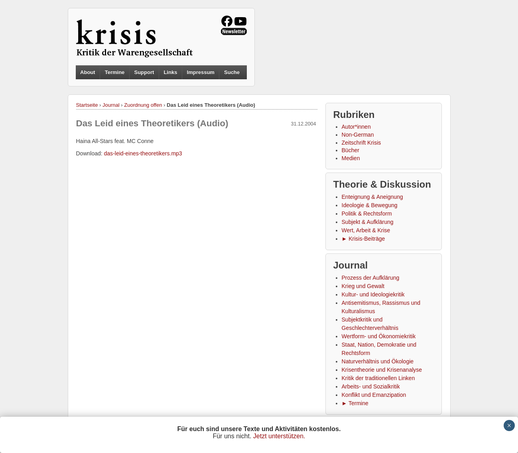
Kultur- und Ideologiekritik (373, 294)
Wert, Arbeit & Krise (366, 230)
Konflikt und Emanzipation (374, 395)
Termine (115, 72)
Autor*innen (356, 127)
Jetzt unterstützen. (279, 436)
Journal (111, 105)
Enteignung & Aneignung (372, 197)
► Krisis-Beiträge (363, 238)
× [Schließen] (509, 425)
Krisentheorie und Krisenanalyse (382, 370)
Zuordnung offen (143, 105)
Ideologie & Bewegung (370, 205)
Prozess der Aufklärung (371, 278)
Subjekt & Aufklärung (368, 222)
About (87, 72)
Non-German (358, 134)
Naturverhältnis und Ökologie (378, 361)
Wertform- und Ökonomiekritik (379, 336)
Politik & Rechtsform (367, 213)
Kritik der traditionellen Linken (378, 378)
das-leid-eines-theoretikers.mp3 (143, 153)
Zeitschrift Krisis (361, 142)
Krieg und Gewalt (363, 286)
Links (170, 72)
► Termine (355, 403)
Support (144, 72)
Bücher (350, 150)
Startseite (87, 105)
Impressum (201, 72)
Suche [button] (232, 72)
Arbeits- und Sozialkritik (371, 386)
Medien (351, 158)
